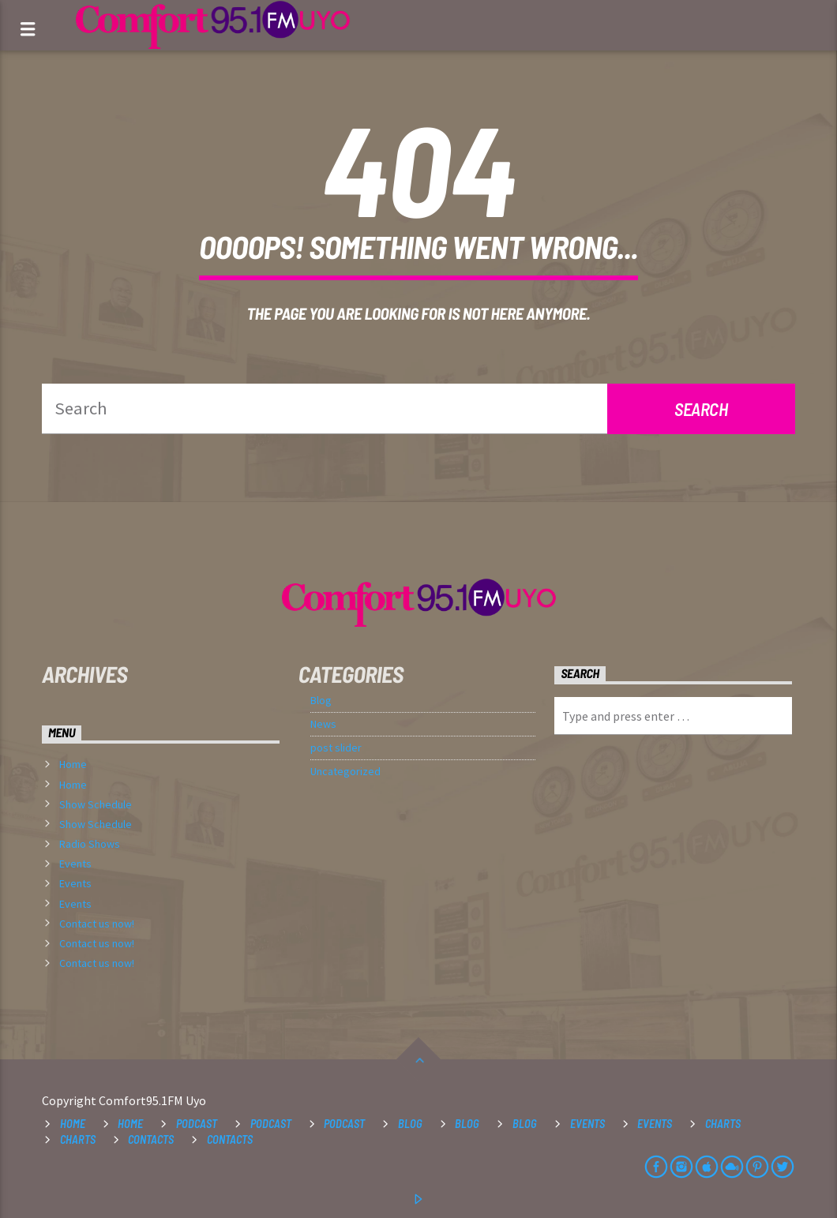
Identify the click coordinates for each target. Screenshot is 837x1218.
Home (73, 764)
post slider (336, 747)
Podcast (196, 1123)
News (323, 724)
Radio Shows (89, 844)
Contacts (151, 1139)
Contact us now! (96, 923)
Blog (321, 700)
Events (75, 863)
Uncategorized (345, 771)
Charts (723, 1123)
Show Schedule (95, 804)
